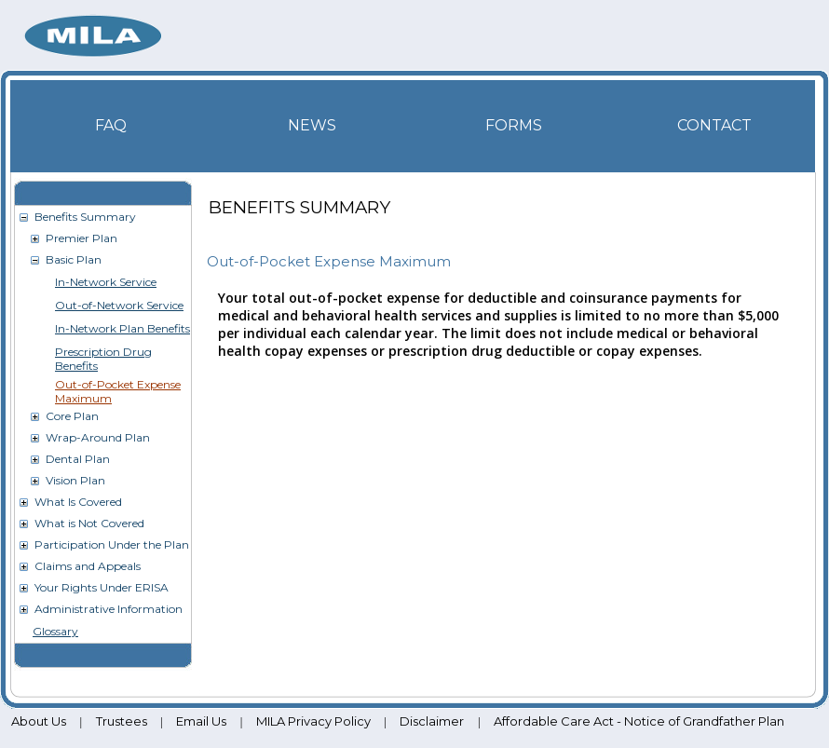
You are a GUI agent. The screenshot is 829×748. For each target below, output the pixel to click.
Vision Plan (75, 480)
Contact (714, 125)
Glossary (55, 631)
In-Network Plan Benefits (122, 328)
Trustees (121, 721)
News (312, 125)
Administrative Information (108, 609)
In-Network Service (105, 282)
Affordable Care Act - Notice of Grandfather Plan (639, 721)
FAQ (111, 125)
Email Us (201, 721)
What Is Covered (78, 502)
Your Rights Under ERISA (101, 587)
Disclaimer (432, 721)
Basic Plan (74, 259)
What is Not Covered (89, 523)
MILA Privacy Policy (313, 721)
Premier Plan (81, 238)
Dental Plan (78, 459)
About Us (38, 721)
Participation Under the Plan (111, 544)
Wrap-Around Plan (98, 437)
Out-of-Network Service (119, 305)
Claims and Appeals (87, 566)
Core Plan (72, 416)
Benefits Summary (85, 217)
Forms (513, 125)
